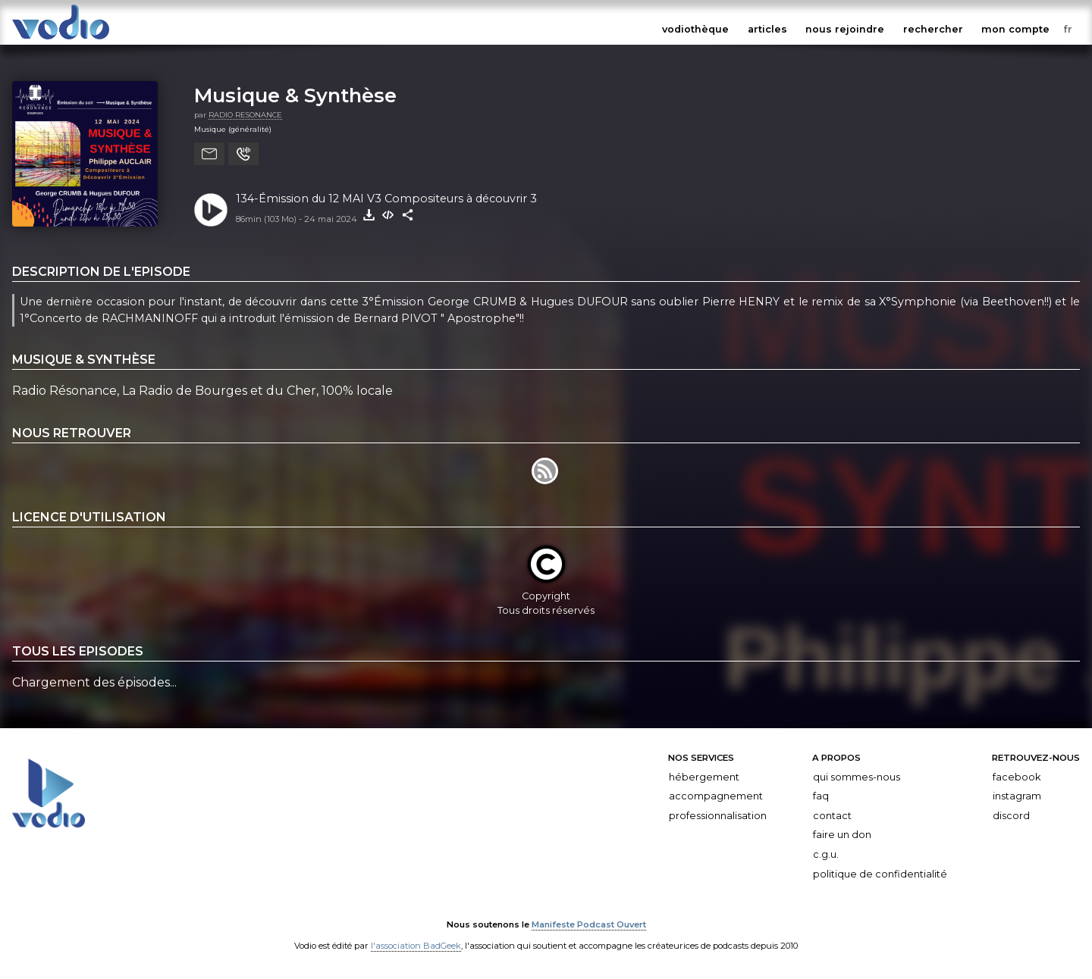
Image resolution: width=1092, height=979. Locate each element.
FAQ (821, 796)
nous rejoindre (844, 29)
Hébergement (704, 776)
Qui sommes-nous (856, 776)
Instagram (1017, 796)
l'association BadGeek (416, 945)
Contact (832, 815)
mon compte (1015, 29)
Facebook (1016, 776)
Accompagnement (716, 796)
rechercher (933, 29)
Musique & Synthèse (295, 95)
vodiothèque (695, 29)
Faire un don (842, 834)
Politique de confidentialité (880, 873)
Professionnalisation (718, 815)
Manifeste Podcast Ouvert (589, 924)
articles (767, 29)
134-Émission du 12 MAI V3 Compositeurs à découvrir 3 (386, 198)
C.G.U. (826, 854)
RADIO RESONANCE (245, 115)
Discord (1011, 815)
